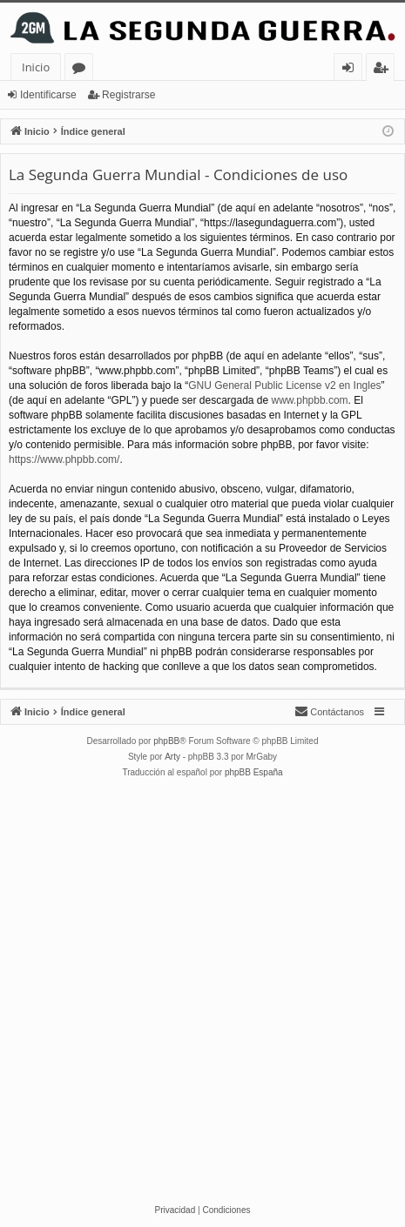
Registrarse (128, 95)
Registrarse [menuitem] (384, 70)
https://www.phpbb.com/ (64, 459)
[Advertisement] (202, 991)
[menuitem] (329, 711)
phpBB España (254, 772)
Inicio (36, 67)
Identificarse (48, 95)
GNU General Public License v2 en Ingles (284, 385)
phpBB (166, 741)
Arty (172, 756)
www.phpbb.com (310, 400)
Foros (82, 70)
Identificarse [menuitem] (352, 70)
